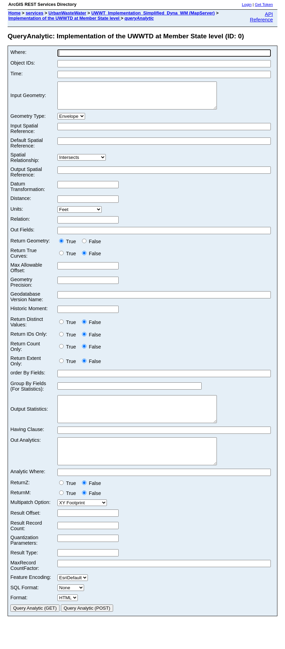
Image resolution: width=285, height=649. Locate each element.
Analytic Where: (27, 487)
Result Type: (24, 568)
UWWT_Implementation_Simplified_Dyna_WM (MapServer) (153, 13)
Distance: (20, 203)
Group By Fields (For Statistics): (28, 391)
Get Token (264, 4)
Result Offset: (25, 528)
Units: (16, 214)
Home (14, 13)
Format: (19, 613)
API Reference (261, 16)
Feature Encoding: (30, 592)
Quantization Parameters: (24, 555)
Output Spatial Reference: (26, 177)
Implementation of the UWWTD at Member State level (64, 18)
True (69, 246)
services (34, 13)
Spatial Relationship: (24, 162)
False (91, 246)
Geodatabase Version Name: (26, 301)
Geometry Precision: (21, 287)
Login (246, 4)
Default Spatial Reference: (26, 148)
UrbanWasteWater (67, 13)
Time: (16, 73)
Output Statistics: (29, 417)
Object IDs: (22, 63)
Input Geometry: (28, 98)
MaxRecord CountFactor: (24, 580)
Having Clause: (27, 439)
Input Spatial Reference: (24, 133)
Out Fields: (22, 235)
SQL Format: (24, 603)
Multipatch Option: (30, 518)
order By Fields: (27, 378)
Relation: (20, 224)
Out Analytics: (25, 450)
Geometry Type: (28, 121)
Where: (18, 52)
